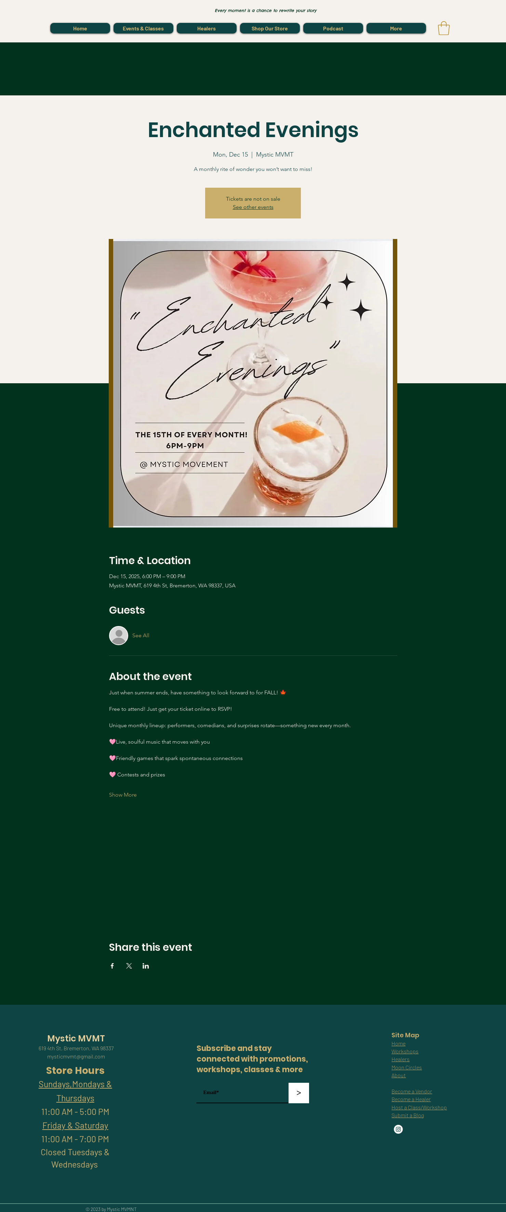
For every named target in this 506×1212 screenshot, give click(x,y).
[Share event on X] (129, 966)
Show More (123, 794)
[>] (299, 1093)
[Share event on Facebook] (112, 966)
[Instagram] (398, 1129)
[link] (444, 28)
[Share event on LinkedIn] (146, 966)
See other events (253, 207)
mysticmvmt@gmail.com (76, 1056)
